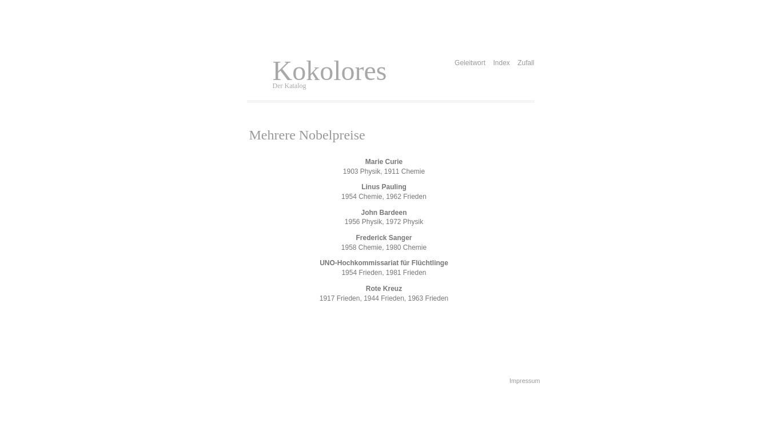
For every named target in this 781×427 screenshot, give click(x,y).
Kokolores (330, 70)
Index (501, 63)
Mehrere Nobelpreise (307, 134)
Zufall (525, 63)
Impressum (524, 380)
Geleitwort (470, 63)
